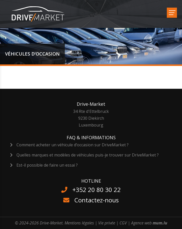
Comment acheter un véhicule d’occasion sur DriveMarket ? (72, 145)
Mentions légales (79, 223)
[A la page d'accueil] (41, 14)
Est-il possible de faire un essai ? (47, 165)
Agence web (141, 223)
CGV (123, 223)
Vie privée (106, 223)
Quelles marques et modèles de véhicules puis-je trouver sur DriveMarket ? (87, 155)
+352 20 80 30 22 (96, 189)
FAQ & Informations (91, 137)
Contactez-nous (96, 200)
